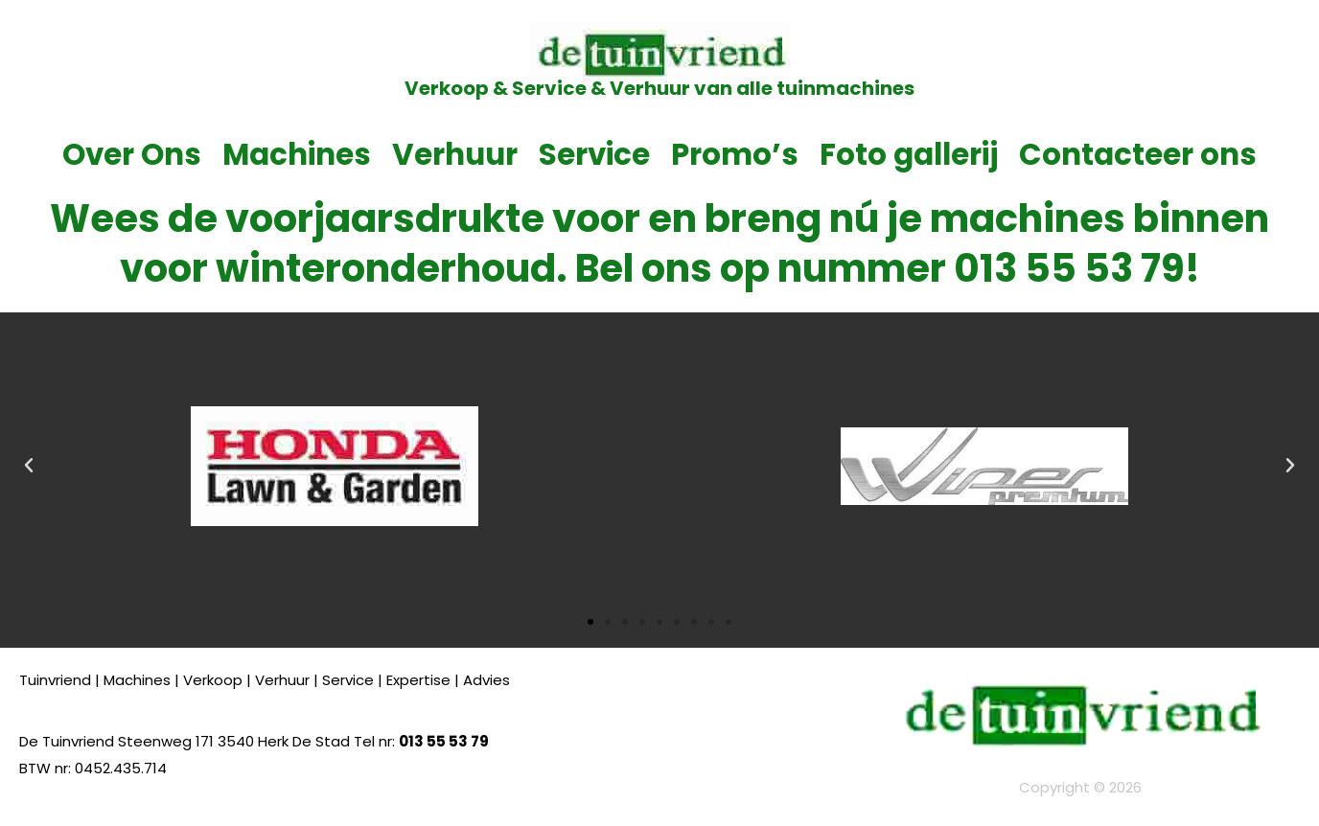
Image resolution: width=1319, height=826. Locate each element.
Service (594, 154)
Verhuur (455, 154)
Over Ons (131, 154)
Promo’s (734, 154)
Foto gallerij (909, 154)
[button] (28, 465)
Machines (296, 154)
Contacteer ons (1138, 154)
